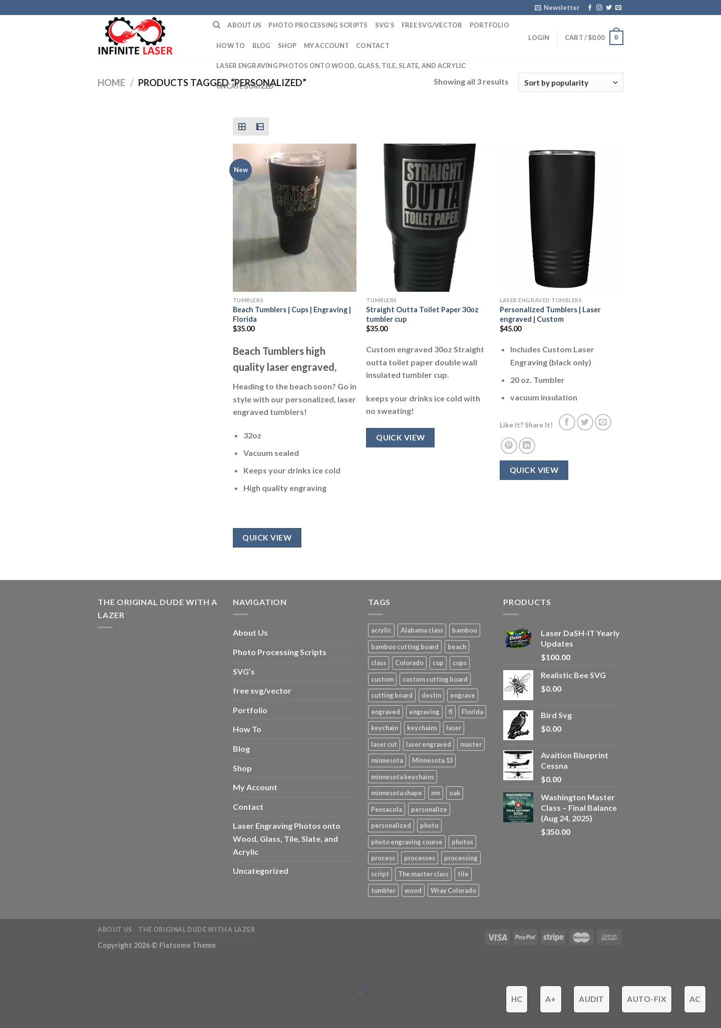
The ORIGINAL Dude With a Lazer (196, 929)
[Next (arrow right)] (39, 1010)
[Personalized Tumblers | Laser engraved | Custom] (561, 218)
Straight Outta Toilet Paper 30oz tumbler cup (422, 314)
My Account (326, 46)
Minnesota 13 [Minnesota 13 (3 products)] (432, 760)
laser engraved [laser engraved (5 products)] (428, 744)
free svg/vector (432, 25)
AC (695, 998)
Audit (591, 998)
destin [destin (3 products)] (431, 695)
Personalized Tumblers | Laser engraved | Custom (550, 314)
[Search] (216, 25)
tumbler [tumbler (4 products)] (383, 890)
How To (230, 46)
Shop (287, 46)
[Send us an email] (618, 8)
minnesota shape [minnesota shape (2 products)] (396, 793)
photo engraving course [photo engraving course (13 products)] (407, 842)
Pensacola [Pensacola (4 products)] (386, 809)
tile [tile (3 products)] (463, 874)
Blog (261, 46)
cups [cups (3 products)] (460, 663)
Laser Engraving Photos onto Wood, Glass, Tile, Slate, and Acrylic (341, 66)
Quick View (266, 537)
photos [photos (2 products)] (462, 842)
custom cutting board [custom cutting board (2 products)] (435, 679)
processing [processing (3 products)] (461, 858)
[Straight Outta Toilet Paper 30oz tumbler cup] (428, 218)
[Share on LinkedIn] (527, 445)
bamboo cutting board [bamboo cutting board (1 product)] (405, 647)
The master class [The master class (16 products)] (423, 874)
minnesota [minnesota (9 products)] (387, 760)
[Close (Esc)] (10, 968)
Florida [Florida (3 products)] (472, 712)
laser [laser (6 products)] (453, 728)
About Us (244, 25)
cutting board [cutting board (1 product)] (392, 695)
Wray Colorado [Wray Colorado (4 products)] (453, 890)
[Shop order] (570, 82)
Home (111, 82)
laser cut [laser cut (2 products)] (384, 744)
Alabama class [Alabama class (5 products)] (422, 630)
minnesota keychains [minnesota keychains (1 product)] (402, 777)
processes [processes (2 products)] (419, 858)
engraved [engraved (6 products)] (385, 712)
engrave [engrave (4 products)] (462, 695)
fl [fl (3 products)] (451, 712)
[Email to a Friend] (603, 422)
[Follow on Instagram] (599, 8)
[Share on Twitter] (585, 422)
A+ (550, 998)
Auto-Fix (646, 998)
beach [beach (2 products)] (457, 647)
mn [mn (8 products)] (435, 793)
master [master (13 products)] (471, 744)
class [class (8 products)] (378, 663)
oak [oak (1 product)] (454, 793)
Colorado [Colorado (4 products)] (409, 663)
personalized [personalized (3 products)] (391, 825)
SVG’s (385, 25)
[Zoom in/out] (39, 968)
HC (517, 998)
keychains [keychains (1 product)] (422, 728)
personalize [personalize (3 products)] (429, 809)
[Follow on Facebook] (590, 8)
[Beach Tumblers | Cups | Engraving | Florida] (294, 218)
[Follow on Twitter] (609, 8)
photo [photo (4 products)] (429, 825)
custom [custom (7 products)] (382, 679)
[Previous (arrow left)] (10, 1010)
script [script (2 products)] (380, 874)
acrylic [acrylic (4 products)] (381, 630)
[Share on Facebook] (567, 422)
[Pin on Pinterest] (509, 445)
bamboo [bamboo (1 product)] (464, 630)
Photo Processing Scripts (318, 25)
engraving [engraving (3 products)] (424, 712)
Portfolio (489, 25)
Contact (373, 46)
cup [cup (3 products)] (438, 663)
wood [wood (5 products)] (413, 890)
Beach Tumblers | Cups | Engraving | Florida (292, 314)
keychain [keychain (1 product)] (384, 728)
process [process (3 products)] (383, 858)
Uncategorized (245, 86)
